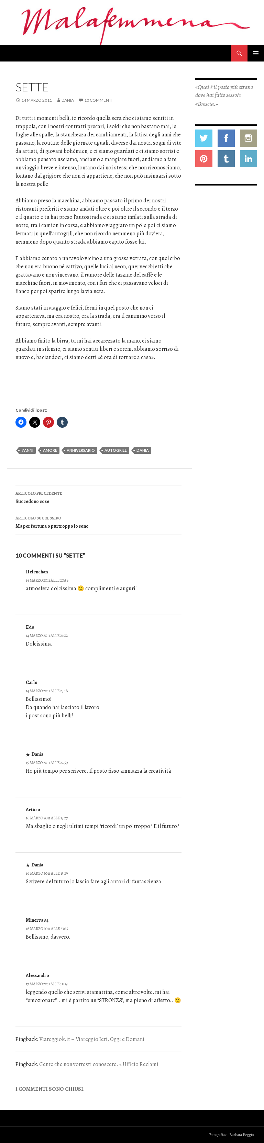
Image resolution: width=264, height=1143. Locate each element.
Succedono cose (98, 497)
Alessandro (37, 975)
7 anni (27, 450)
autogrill (115, 450)
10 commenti (98, 100)
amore (50, 450)
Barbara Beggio (241, 1135)
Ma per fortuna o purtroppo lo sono (98, 521)
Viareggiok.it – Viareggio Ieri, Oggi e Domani (91, 1039)
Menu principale (256, 53)
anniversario (81, 450)
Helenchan (37, 572)
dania (142, 450)
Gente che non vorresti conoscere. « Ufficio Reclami (98, 1064)
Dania (68, 100)
